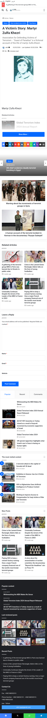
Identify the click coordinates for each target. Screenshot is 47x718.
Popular (8, 394)
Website (4, 373)
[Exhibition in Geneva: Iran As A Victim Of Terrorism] (8, 477)
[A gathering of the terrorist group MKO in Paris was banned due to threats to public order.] (12, 256)
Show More (23, 134)
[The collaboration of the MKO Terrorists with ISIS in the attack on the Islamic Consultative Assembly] (38, 633)
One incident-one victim (18, 23)
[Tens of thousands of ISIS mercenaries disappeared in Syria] (9, 642)
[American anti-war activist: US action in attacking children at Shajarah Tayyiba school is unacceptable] (38, 642)
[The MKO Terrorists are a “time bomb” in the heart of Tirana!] (24, 642)
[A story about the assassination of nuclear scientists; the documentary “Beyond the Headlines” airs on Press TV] (35, 550)
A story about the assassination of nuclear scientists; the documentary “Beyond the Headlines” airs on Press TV (35, 563)
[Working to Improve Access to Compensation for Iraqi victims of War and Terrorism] (8, 498)
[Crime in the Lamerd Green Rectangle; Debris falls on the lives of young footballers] (34, 256)
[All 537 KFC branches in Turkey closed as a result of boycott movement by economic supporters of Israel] (8, 424)
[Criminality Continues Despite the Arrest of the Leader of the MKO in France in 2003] (12, 283)
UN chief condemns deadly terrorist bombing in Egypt (21, 169)
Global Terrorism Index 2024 (27, 435)
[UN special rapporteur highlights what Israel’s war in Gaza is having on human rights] (8, 444)
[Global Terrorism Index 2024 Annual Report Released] (8, 125)
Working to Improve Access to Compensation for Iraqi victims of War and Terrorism (30, 497)
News (11, 18)
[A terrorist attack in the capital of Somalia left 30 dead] (8, 467)
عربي (13, 1)
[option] (23, 163)
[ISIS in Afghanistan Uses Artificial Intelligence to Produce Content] (8, 487)
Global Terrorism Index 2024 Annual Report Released (28, 126)
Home (5, 18)
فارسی (2, 1)
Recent (22, 394)
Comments (38, 394)
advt (6, 47)
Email (4, 363)
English (8, 1)
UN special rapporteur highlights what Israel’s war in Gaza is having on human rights (30, 443)
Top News (32, 23)
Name (4, 353)
